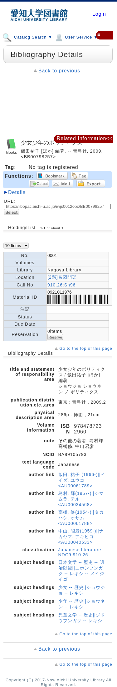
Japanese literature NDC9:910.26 (79, 552)
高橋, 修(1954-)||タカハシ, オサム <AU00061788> (81, 518)
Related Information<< (85, 138)
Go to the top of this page (85, 348)
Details (17, 192)
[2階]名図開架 (62, 277)
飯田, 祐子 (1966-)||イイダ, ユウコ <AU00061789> (81, 480)
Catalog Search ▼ (27, 37)
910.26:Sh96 (61, 284)
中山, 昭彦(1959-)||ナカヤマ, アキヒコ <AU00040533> (81, 536)
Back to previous (59, 70)
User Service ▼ (76, 37)
